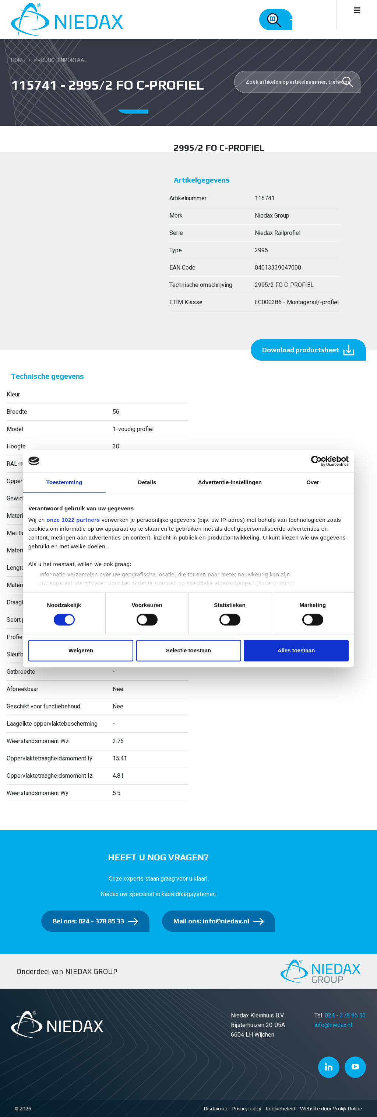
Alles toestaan (296, 650)
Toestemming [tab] (64, 482)
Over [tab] (312, 482)
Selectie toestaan (188, 650)
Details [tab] (147, 482)
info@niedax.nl (333, 1024)
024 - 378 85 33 (345, 1015)
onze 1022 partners (73, 520)
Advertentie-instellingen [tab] (230, 482)
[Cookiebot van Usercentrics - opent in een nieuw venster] (316, 460)
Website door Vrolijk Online (331, 1108)
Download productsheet (300, 350)
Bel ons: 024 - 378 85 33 (88, 921)
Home (18, 60)
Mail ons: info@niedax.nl (211, 921)
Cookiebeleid (280, 1108)
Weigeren (80, 650)
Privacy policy (246, 1108)
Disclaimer (216, 1108)
